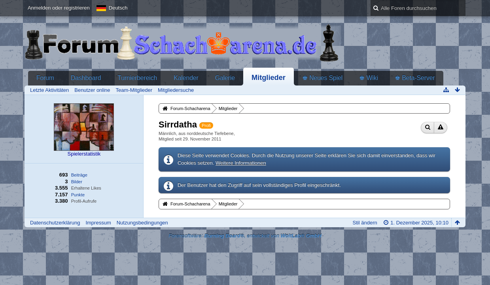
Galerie (225, 77)
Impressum (98, 223)
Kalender (186, 77)
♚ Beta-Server (415, 77)
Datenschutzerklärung (55, 223)
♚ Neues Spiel (322, 77)
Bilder (76, 181)
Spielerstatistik (84, 154)
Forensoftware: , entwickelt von (245, 236)
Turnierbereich (137, 77)
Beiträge (79, 175)
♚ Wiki (368, 77)
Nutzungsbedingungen (142, 223)
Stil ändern (365, 223)
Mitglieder (269, 78)
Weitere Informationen (241, 163)
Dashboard (86, 77)
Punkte (78, 194)
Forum (45, 77)
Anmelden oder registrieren (59, 8)
